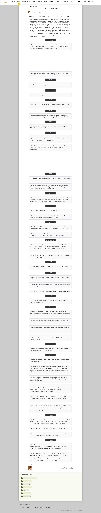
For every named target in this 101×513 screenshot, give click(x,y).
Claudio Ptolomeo (27, 481)
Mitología (51, 1)
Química (18, 1)
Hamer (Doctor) (27, 496)
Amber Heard (52, 291)
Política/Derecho (65, 1)
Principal (30, 6)
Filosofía (72, 1)
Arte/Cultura (39, 1)
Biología (13, 1)
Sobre (81, 510)
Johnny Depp (66, 291)
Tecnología (90, 1)
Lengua (33, 1)
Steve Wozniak (26, 493)
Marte (57, 338)
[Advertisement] (50, 61)
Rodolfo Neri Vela (27, 487)
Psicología (83, 1)
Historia (45, 1)
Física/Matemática (25, 1)
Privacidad (78, 510)
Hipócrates (25, 490)
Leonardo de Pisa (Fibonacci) (30, 478)
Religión (78, 1)
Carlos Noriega (26, 484)
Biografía (57, 1)
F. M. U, (33, 11)
